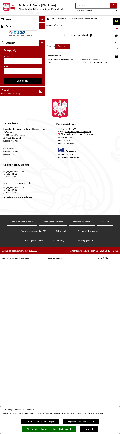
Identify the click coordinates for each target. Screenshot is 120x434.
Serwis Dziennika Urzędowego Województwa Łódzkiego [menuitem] (16, 101)
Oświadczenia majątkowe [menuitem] (14, 72)
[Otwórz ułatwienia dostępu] (116, 21)
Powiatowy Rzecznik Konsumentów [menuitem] (19, 162)
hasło (6, 239)
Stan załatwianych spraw (22, 394)
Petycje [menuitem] (5, 156)
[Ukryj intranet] (42, 215)
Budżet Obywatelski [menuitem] (11, 66)
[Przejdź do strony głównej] (34, 7)
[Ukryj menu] (42, 19)
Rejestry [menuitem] (5, 191)
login (6, 228)
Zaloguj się (22, 253)
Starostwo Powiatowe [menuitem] (12, 54)
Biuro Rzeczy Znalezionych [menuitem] (15, 144)
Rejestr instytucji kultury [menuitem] (14, 168)
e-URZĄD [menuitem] (6, 60)
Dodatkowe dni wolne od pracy (17, 370)
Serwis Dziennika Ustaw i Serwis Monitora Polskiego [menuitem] (17, 110)
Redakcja (105, 394)
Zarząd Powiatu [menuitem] (9, 42)
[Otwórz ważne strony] (116, 42)
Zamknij (89, 428)
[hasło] (23, 244)
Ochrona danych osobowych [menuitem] (15, 174)
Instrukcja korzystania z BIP (33, 403)
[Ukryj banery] (42, 199)
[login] (23, 233)
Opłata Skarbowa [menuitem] (10, 93)
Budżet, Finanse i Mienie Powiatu (82, 18)
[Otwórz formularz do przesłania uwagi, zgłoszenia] (116, 49)
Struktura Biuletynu (82, 394)
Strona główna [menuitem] (8, 25)
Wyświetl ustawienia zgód (81, 421)
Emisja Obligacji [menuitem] (9, 139)
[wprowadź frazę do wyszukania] (92, 5)
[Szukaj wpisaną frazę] (113, 5)
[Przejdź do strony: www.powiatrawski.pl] (116, 35)
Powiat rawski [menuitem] (8, 31)
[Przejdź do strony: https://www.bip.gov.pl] (116, 28)
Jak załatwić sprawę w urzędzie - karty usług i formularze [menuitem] (17, 80)
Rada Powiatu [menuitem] (8, 36)
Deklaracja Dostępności (88, 403)
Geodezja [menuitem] (6, 117)
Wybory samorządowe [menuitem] (12, 186)
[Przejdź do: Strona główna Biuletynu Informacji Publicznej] (47, 19)
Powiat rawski (57, 18)
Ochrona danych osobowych (40, 421)
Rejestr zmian (62, 403)
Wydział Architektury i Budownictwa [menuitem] (20, 123)
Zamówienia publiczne (53, 394)
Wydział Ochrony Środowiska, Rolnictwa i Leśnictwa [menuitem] (16, 131)
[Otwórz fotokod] (116, 56)
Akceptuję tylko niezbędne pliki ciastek (49, 428)
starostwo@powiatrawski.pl (78, 304)
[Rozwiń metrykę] (62, 46)
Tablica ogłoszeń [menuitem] (9, 87)
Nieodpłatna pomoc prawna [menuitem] (15, 150)
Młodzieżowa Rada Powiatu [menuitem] (15, 48)
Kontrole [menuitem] (5, 180)
